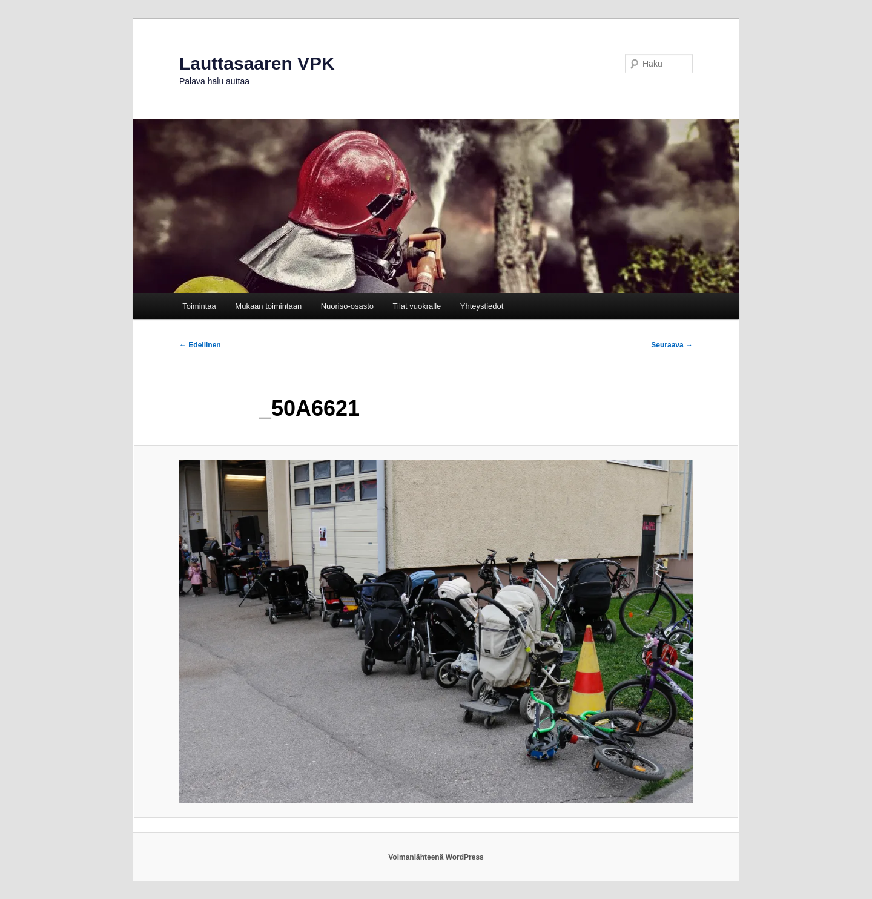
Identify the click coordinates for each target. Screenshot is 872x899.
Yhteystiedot (482, 306)
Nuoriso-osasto (347, 306)
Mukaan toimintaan (268, 306)
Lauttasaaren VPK (257, 63)
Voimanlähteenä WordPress (436, 857)
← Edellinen (200, 345)
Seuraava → (672, 345)
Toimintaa (199, 306)
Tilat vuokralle (417, 306)
